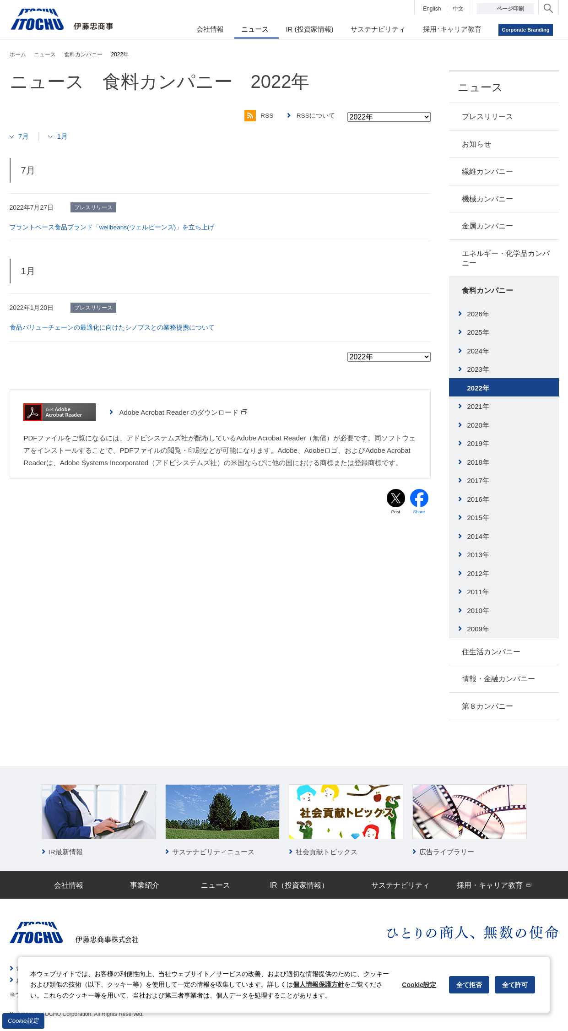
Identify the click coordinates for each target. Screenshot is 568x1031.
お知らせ (476, 144)
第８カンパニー (487, 706)
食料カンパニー (487, 290)
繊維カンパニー (487, 171)
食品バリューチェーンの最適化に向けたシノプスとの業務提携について (112, 327)
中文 (458, 8)
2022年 (478, 388)
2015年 (478, 517)
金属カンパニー (487, 226)
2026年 (478, 314)
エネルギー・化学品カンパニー (506, 258)
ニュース (480, 87)
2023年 (478, 369)
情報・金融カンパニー (498, 679)
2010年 (478, 610)
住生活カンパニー (491, 652)
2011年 (478, 592)
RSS (258, 116)
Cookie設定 (23, 1020)
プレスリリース (487, 116)
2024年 (478, 351)
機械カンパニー (487, 199)
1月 (63, 136)
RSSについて (315, 115)
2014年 (478, 536)
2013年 (478, 555)
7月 (24, 136)
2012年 (478, 573)
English (432, 8)
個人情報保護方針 (318, 984)
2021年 (478, 406)
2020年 (478, 425)
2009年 (478, 629)
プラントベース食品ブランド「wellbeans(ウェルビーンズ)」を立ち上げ (113, 227)
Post (395, 511)
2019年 (478, 443)
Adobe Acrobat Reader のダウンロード (183, 412)
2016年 (478, 499)
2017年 (478, 480)
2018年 (478, 462)
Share (419, 511)
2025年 (478, 332)
